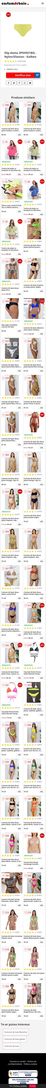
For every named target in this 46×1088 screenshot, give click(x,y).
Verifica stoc (27, 75)
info (19, 134)
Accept (32, 1086)
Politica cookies (30, 1064)
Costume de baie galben (14, 1039)
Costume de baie (11, 1046)
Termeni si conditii (18, 1061)
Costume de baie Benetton (16, 1032)
